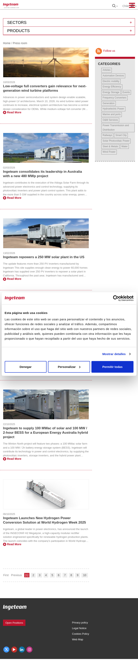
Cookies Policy (80, 633)
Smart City (121, 135)
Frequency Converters (114, 97)
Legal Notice (79, 628)
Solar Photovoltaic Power (116, 140)
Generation (108, 103)
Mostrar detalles (114, 354)
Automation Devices (113, 75)
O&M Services (110, 120)
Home (6, 43)
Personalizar (69, 366)
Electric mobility (111, 81)
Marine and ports (112, 114)
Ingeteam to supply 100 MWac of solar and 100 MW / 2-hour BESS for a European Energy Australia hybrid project (45, 432)
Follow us (105, 50)
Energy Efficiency (112, 86)
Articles (106, 70)
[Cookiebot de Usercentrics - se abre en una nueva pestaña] (115, 298)
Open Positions (14, 622)
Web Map (77, 639)
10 (84, 575)
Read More (12, 112)
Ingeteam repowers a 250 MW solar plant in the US (43, 257)
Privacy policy (80, 622)
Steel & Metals (110, 146)
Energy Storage (111, 92)
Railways (107, 135)
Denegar (26, 366)
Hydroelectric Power (113, 108)
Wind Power (109, 151)
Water (124, 146)
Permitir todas (112, 366)
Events (126, 92)
